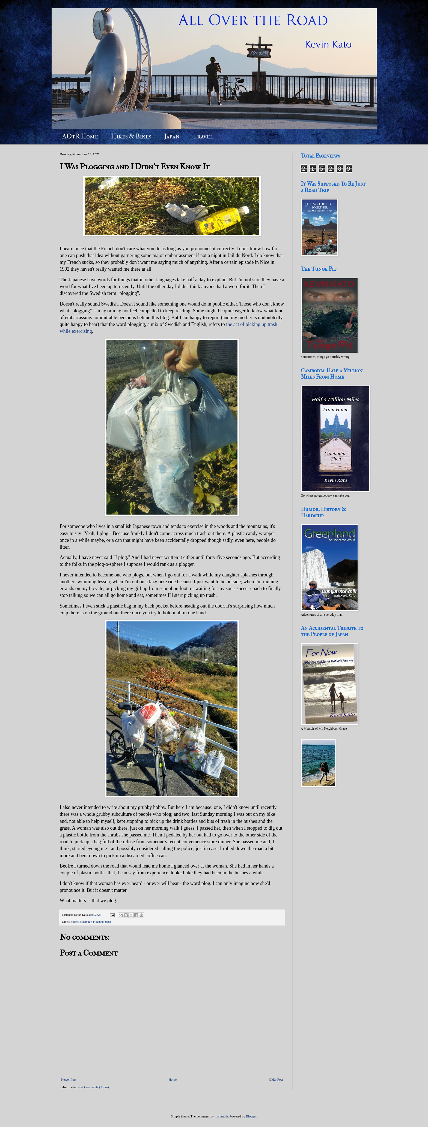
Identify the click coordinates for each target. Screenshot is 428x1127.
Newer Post (68, 1079)
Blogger (251, 1116)
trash (108, 921)
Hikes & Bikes (131, 136)
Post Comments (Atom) (93, 1087)
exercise (76, 921)
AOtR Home (80, 136)
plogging (98, 921)
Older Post (276, 1079)
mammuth (221, 1116)
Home (173, 1079)
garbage (87, 921)
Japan (172, 136)
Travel (203, 136)
